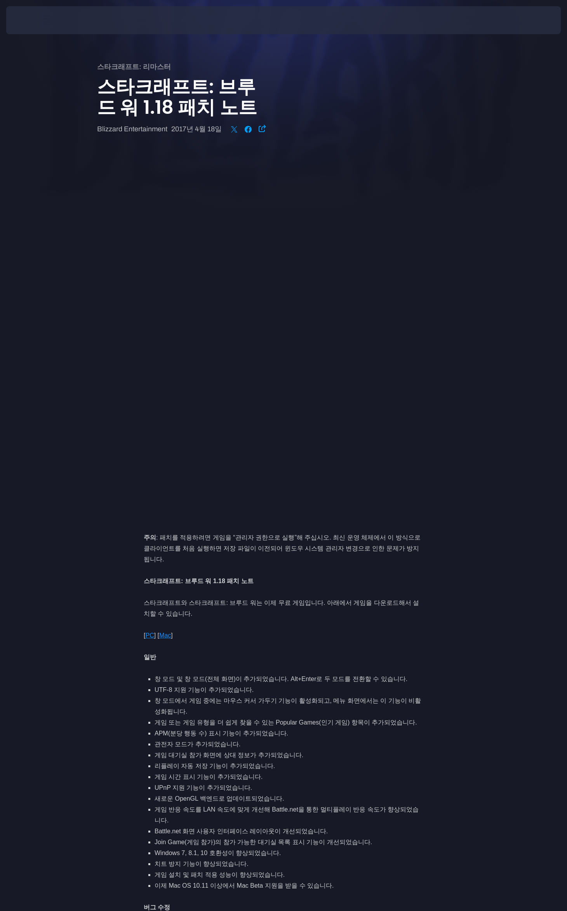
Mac (165, 270)
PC (149, 270)
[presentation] (35, 20)
